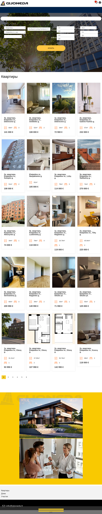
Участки (4, 496)
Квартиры (5, 491)
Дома (3, 493)
